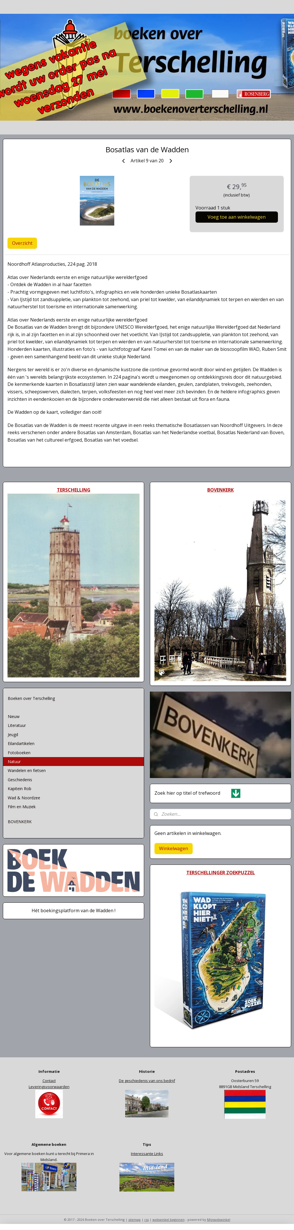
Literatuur (17, 725)
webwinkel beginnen (168, 1219)
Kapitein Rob (19, 788)
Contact (49, 1080)
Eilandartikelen (21, 743)
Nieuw (14, 716)
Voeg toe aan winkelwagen (237, 217)
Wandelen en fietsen (27, 770)
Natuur (14, 761)
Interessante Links (147, 1153)
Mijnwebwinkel (218, 1219)
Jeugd (13, 734)
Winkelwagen (173, 848)
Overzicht (22, 243)
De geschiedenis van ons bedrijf (147, 1080)
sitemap (134, 1219)
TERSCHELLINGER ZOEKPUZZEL (220, 872)
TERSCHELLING (73, 490)
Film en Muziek (22, 806)
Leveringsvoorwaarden (49, 1086)
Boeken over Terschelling (31, 698)
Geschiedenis (20, 779)
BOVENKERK (20, 821)
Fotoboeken (19, 752)
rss (146, 1219)
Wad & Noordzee (24, 797)
